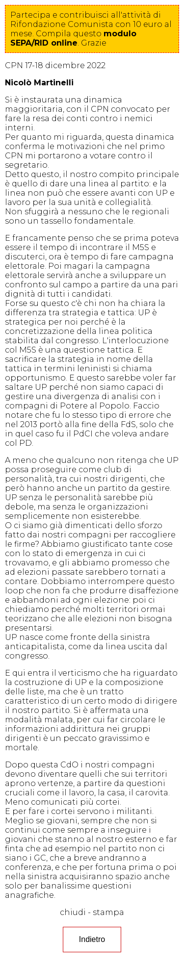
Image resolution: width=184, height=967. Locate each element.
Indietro (92, 939)
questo (73, 38)
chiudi (73, 912)
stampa (108, 912)
